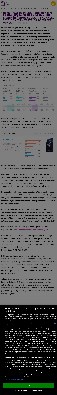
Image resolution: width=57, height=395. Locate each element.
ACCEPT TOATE (28, 385)
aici (46, 341)
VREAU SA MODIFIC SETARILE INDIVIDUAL (28, 390)
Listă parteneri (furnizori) (14, 379)
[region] (28, 350)
